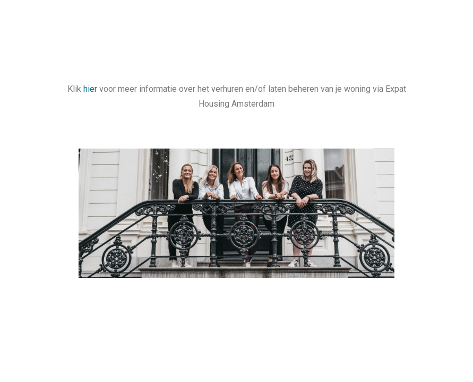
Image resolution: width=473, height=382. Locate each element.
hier (90, 89)
